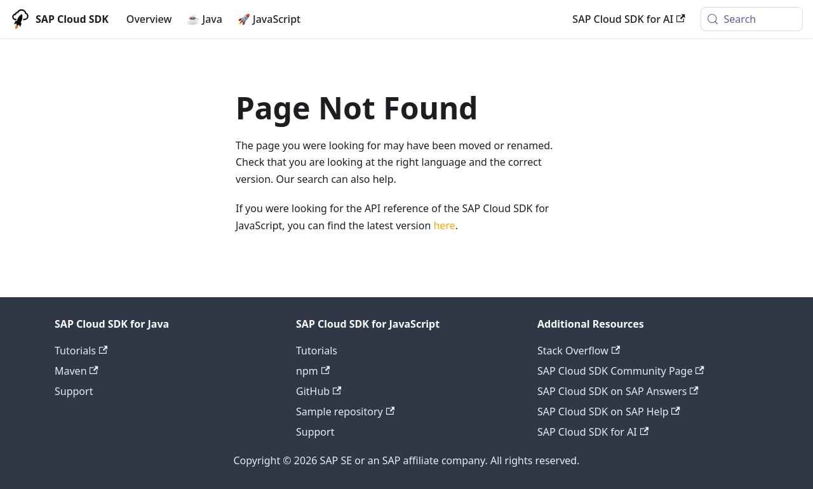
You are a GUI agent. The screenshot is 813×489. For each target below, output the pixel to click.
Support (74, 391)
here (444, 225)
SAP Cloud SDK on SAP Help (608, 412)
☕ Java (204, 19)
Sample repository (345, 412)
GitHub (318, 391)
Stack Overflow (578, 351)
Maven (76, 371)
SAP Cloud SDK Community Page (620, 371)
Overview (148, 19)
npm (313, 371)
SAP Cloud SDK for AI (628, 19)
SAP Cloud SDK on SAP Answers (618, 391)
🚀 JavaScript (269, 19)
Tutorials (81, 351)
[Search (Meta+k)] (752, 19)
